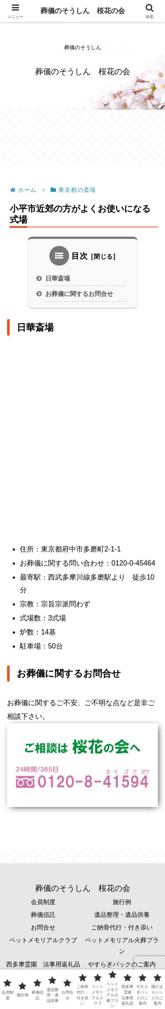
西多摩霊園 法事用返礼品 (43, 968)
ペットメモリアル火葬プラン (122, 950)
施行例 (122, 905)
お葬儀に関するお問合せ (79, 297)
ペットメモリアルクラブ (43, 944)
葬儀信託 (43, 918)
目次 (79, 260)
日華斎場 (57, 282)
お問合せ (43, 931)
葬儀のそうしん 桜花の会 (82, 10)
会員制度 (43, 905)
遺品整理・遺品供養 (122, 918)
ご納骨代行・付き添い (122, 931)
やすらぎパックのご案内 (122, 968)
